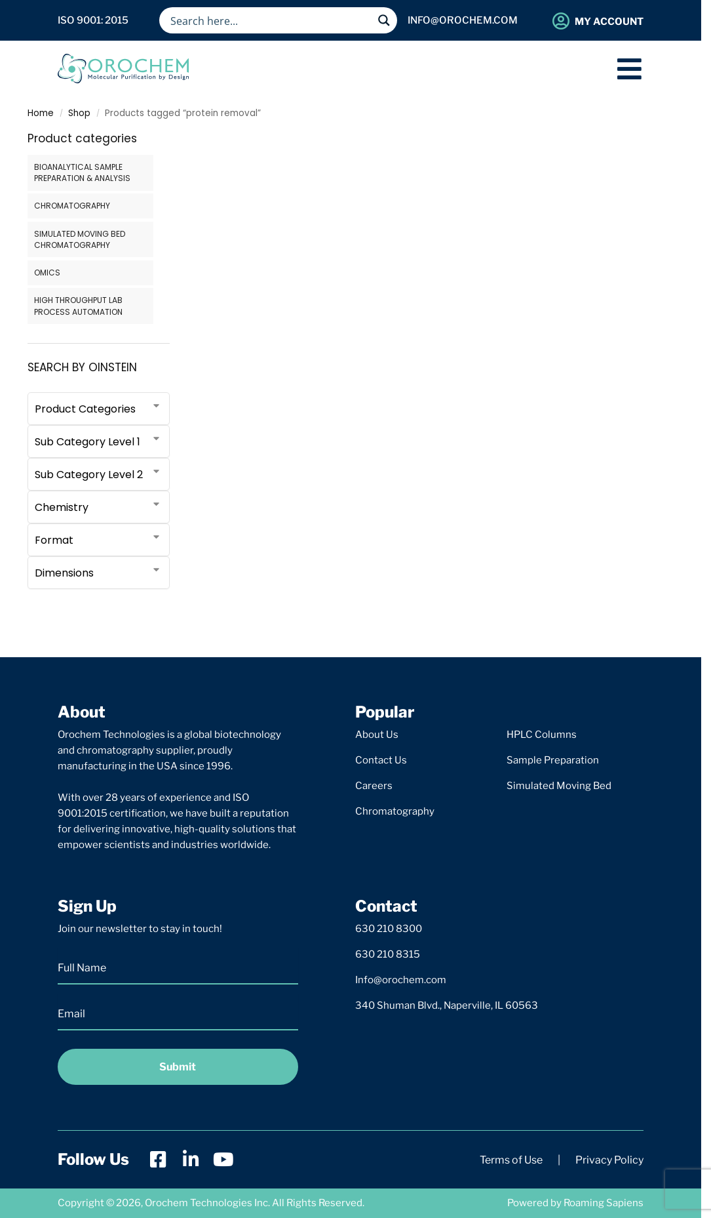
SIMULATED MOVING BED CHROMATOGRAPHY (79, 239)
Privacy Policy (609, 1160)
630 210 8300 (388, 929)
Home (41, 113)
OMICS (47, 272)
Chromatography (394, 811)
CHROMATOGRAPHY (72, 205)
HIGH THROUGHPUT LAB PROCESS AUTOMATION (78, 305)
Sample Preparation (553, 760)
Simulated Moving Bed (559, 786)
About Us (376, 735)
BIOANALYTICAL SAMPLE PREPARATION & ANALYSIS (82, 172)
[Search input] (270, 20)
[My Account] (560, 21)
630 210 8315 (387, 954)
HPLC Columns (542, 735)
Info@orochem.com (400, 980)
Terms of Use (511, 1160)
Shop (79, 113)
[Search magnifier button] (384, 20)
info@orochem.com (463, 20)
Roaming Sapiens (604, 1203)
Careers (374, 786)
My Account (609, 22)
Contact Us (381, 760)
